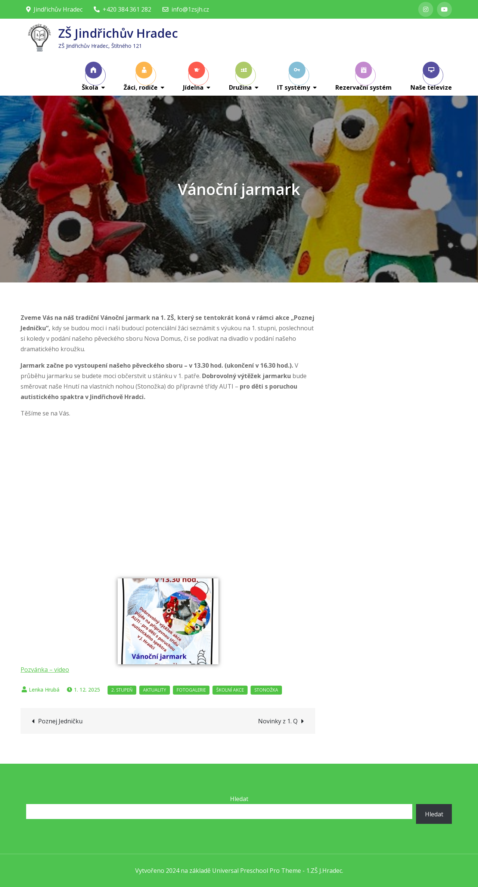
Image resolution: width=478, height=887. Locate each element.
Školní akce (230, 690)
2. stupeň (122, 690)
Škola (92, 77)
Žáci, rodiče (141, 77)
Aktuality (154, 690)
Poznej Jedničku (60, 721)
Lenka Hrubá (44, 689)
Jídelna (194, 77)
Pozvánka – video (45, 669)
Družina (240, 77)
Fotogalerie (191, 690)
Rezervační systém (363, 77)
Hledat (239, 799)
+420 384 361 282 (122, 9)
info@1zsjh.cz (185, 9)
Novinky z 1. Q (278, 721)
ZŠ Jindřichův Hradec (118, 33)
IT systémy (293, 77)
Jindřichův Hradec (54, 9)
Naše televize (431, 77)
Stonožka (266, 690)
